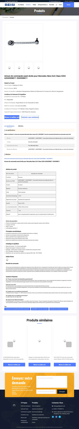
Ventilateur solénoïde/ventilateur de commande (40, 418)
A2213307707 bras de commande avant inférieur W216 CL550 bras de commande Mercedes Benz (64, 358)
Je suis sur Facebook (56, 417)
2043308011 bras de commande (40, 309)
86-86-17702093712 (69, 1)
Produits (28, 4)
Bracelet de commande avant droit (58, 309)
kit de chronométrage (37, 411)
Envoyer (62, 392)
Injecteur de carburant (37, 409)
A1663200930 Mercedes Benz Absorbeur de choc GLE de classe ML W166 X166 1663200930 (13, 358)
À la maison (21, 4)
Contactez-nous (25, 414)
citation (68, 5)
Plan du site (24, 417)
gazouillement (60, 417)
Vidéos (34, 4)
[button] (10, 344)
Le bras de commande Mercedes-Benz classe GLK (17, 309)
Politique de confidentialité (24, 421)
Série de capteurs (36, 406)
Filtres (33, 422)
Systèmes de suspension (38, 414)
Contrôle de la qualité (26, 411)
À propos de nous (42, 4)
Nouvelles (51, 4)
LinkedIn (53, 417)
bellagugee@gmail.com (55, 1)
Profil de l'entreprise (25, 406)
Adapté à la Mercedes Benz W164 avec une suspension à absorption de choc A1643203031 (39, 358)
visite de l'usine (24, 409)
